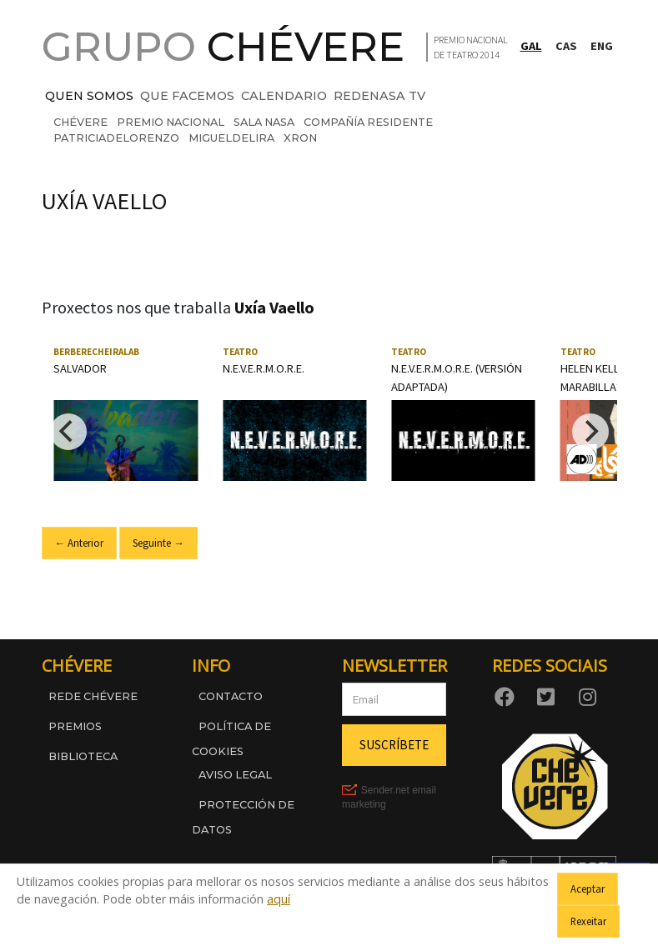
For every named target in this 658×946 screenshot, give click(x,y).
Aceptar (587, 888)
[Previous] (68, 431)
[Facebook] (508, 695)
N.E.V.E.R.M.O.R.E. (263, 368)
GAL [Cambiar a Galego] (531, 45)
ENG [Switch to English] (601, 45)
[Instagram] (591, 695)
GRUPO (223, 47)
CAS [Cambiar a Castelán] (566, 45)
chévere (80, 122)
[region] (329, 431)
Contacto (230, 696)
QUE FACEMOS (187, 95)
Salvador (80, 368)
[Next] (590, 431)
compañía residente (368, 122)
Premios (75, 726)
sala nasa (264, 122)
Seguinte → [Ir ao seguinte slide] (158, 542)
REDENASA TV (379, 95)
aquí (278, 899)
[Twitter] (549, 695)
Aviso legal (235, 774)
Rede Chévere (93, 696)
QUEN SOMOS (89, 95)
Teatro (240, 352)
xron (300, 138)
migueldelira (231, 138)
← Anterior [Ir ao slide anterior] (79, 542)
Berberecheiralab (96, 352)
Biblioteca (83, 756)
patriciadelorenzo (116, 138)
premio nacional (170, 122)
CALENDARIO (284, 95)
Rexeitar (588, 921)
